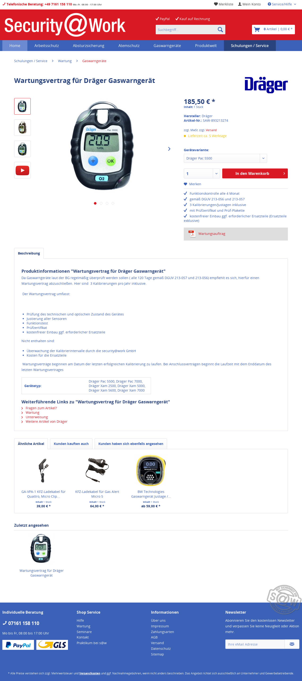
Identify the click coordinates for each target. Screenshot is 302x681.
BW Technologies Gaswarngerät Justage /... (151, 494)
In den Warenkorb (260, 173)
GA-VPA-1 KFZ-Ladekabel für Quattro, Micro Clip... (43, 494)
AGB (154, 637)
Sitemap (157, 654)
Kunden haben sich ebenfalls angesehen (130, 443)
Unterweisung (34, 417)
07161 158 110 (20, 623)
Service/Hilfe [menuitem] (280, 4)
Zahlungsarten (162, 631)
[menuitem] (249, 4)
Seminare (84, 631)
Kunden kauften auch (71, 443)
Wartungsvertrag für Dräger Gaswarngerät (42, 573)
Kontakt (83, 637)
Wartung (30, 412)
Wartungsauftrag (207, 233)
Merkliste (223, 4)
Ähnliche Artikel (31, 443)
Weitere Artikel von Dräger (44, 421)
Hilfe (80, 620)
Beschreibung (29, 253)
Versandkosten (89, 673)
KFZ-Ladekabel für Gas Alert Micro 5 (97, 494)
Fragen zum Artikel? (39, 408)
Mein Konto (249, 4)
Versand (211, 130)
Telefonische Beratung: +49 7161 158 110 (37, 4)
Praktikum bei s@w (92, 643)
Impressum (160, 626)
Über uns (158, 620)
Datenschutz (161, 648)
